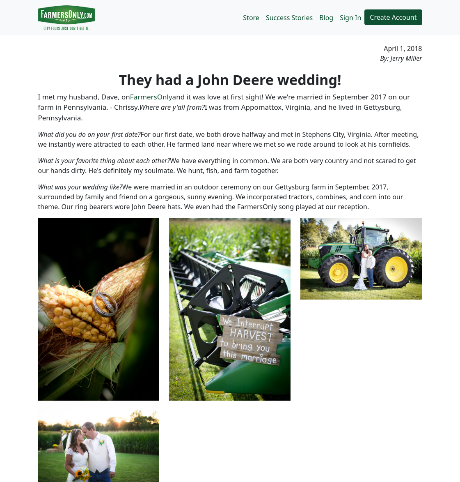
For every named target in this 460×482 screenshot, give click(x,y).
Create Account (393, 17)
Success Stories (289, 17)
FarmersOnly (151, 96)
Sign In (350, 17)
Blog (326, 17)
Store (251, 17)
